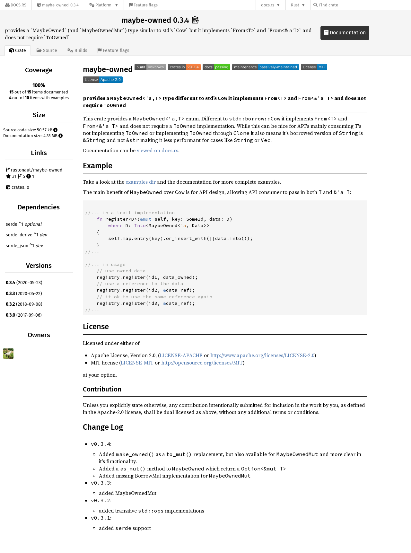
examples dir (141, 181)
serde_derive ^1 (26, 235)
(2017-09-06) (24, 315)
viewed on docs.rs (157, 150)
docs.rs (267, 5)
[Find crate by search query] (345, 5)
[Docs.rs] (15, 5)
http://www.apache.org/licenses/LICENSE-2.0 (262, 355)
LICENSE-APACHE (181, 355)
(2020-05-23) (24, 282)
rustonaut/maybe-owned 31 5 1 (34, 173)
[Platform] (104, 5)
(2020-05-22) (24, 293)
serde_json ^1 (24, 246)
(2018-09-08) (24, 304)
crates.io (17, 187)
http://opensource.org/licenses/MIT (202, 362)
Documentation (345, 33)
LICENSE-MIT (137, 362)
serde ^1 (23, 224)
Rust (295, 5)
